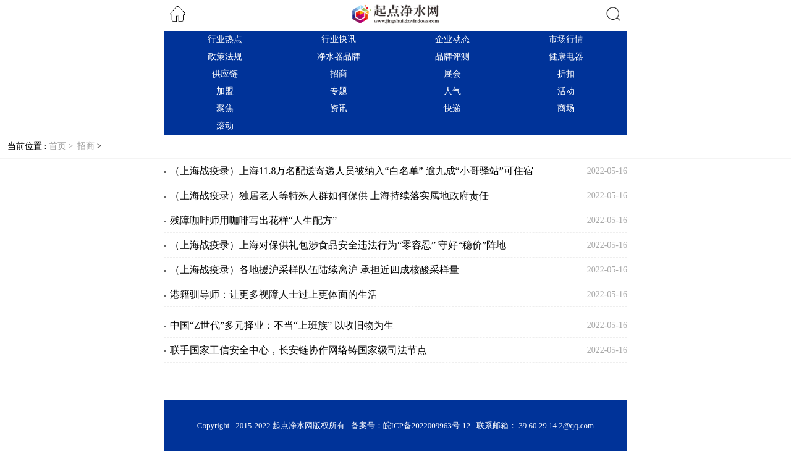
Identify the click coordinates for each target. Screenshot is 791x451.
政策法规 (225, 56)
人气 (452, 91)
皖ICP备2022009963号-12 (427, 425)
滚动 (225, 125)
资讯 (338, 108)
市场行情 (566, 39)
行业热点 (225, 39)
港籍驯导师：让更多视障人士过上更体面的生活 (274, 294)
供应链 (225, 73)
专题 (338, 91)
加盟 (225, 91)
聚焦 (225, 108)
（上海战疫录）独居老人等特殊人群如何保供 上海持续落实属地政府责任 (329, 195)
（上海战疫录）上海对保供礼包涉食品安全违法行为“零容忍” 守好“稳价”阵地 (338, 245)
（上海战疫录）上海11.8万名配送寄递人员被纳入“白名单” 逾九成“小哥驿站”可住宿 (351, 171)
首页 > (62, 146)
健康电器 (566, 56)
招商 (338, 73)
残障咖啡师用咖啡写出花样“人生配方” (253, 220)
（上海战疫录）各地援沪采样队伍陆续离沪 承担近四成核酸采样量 (314, 269)
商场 (566, 108)
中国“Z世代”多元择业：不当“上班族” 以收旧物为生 (282, 325)
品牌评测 (452, 56)
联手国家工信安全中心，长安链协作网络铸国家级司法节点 (298, 350)
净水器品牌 (338, 56)
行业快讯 (338, 39)
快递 (452, 108)
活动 (566, 91)
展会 (452, 73)
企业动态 (452, 39)
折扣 (566, 73)
